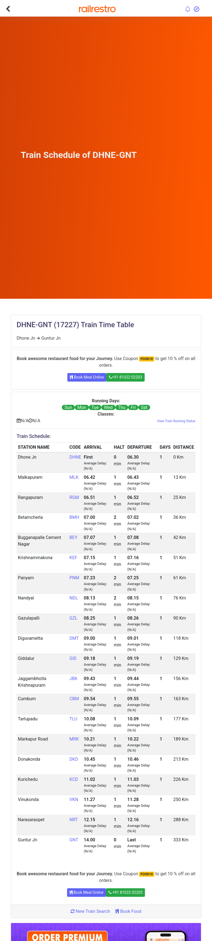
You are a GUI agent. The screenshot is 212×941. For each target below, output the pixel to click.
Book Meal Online (87, 377)
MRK (74, 739)
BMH (74, 517)
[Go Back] (8, 9)
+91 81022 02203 (125, 377)
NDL (74, 598)
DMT (74, 638)
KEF (73, 557)
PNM (74, 577)
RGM (74, 497)
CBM (74, 698)
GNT (74, 839)
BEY (74, 537)
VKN (74, 799)
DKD (74, 759)
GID (73, 658)
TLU (73, 718)
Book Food (128, 911)
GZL (74, 618)
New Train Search (90, 911)
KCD (74, 779)
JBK (74, 678)
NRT (74, 819)
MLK (74, 477)
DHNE (75, 457)
